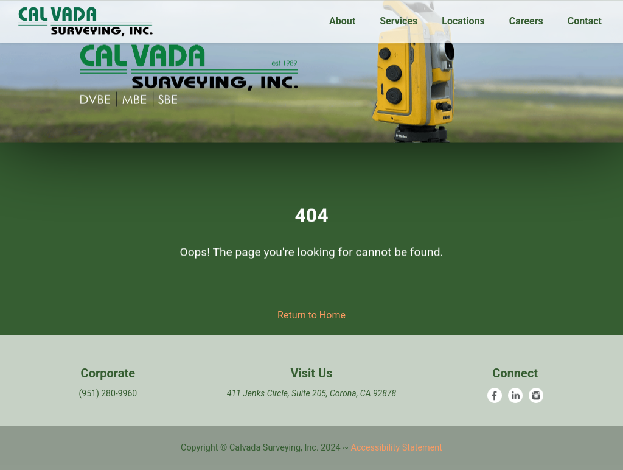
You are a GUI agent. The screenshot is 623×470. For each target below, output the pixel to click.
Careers (526, 21)
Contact (585, 21)
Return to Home (311, 315)
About (342, 21)
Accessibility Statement (396, 448)
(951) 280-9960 (107, 393)
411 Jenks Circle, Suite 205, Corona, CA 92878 (311, 393)
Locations (463, 21)
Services (398, 21)
